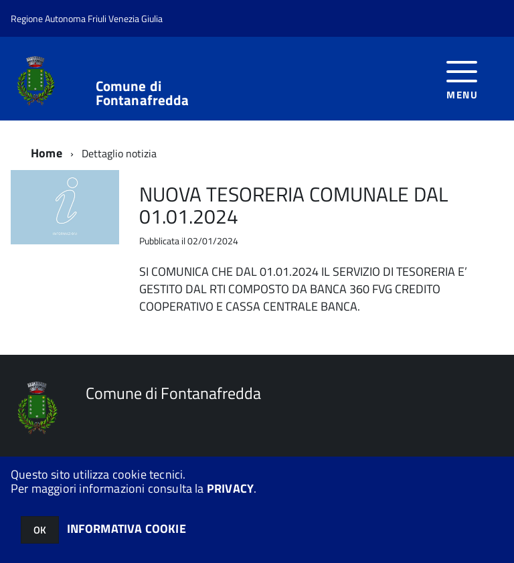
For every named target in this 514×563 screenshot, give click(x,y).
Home (46, 153)
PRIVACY (230, 488)
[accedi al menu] (462, 78)
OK (39, 530)
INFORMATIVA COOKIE (126, 528)
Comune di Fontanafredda (142, 93)
